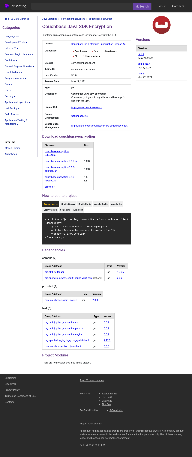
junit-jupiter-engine (72, 336)
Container (10, 60)
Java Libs (10, 142)
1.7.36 (120, 273)
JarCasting (15, 6)
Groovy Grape (50, 210)
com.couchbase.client (56, 301)
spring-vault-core (84, 279)
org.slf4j (49, 273)
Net (7, 90)
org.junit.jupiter (53, 324)
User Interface (12, 72)
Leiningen (78, 210)
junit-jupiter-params (73, 330)
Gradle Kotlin (84, 204)
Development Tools (15, 42)
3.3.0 (106, 348)
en (161, 6)
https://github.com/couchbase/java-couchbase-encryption (99, 125)
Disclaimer (10, 384)
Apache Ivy (116, 204)
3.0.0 (141, 73)
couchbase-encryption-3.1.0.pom (57, 153)
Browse (50, 186)
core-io (73, 301)
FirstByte (106, 404)
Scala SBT (65, 210)
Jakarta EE (10, 48)
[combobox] (82, 6)
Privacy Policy (12, 390)
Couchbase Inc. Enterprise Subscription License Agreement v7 (99, 44)
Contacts (178, 6)
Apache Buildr (101, 204)
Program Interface (14, 78)
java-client (75, 348)
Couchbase (81, 51)
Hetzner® (107, 397)
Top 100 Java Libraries (17, 18)
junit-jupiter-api (71, 324)
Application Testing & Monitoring (16, 122)
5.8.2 (106, 324)
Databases (111, 51)
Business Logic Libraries (18, 54)
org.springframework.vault (59, 279)
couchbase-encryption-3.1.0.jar (61, 161)
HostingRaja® (109, 393)
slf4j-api (59, 273)
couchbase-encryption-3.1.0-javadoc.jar (60, 179)
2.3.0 (95, 301)
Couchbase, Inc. (79, 116)
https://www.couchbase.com (86, 107)
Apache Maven (51, 204)
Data (7, 84)
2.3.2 (119, 279)
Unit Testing (11, 108)
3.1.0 (141, 54)
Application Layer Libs (16, 102)
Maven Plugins (12, 148)
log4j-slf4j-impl (81, 342)
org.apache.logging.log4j (58, 342)
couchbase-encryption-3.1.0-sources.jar (60, 169)
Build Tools (10, 114)
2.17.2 (107, 342)
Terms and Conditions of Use (20, 396)
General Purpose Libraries (18, 66)
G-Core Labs (116, 410)
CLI (76, 56)
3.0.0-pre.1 (144, 64)
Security (9, 96)
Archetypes (11, 154)
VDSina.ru (107, 400)
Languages (10, 36)
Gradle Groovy (68, 204)
